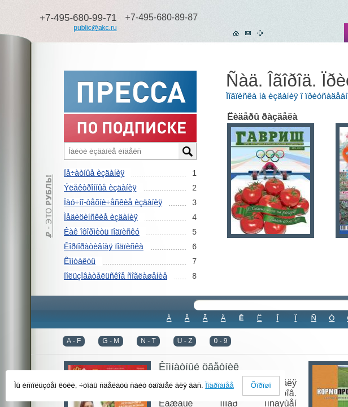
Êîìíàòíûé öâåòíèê (199, 367)
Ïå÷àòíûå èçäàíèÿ (94, 172)
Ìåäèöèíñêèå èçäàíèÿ (101, 217)
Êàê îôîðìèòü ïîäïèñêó (102, 231)
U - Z (185, 341)
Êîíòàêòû (79, 261)
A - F (74, 341)
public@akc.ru (94, 28)
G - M (110, 341)
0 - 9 (220, 341)
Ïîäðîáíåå (219, 385)
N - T (148, 341)
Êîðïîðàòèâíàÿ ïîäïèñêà (103, 246)
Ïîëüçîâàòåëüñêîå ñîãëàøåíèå (115, 275)
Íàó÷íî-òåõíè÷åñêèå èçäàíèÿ (113, 202)
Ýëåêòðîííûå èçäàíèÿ (100, 187)
